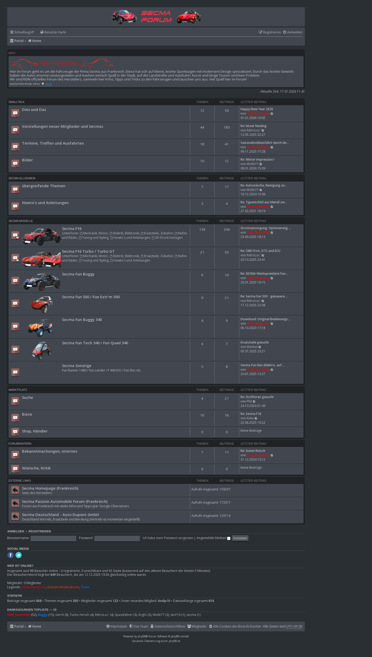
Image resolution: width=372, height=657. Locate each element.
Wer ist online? (20, 565)
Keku (250, 418)
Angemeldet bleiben (213, 538)
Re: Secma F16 (251, 414)
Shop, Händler (35, 431)
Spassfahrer (124, 615)
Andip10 (164, 601)
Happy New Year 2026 (257, 109)
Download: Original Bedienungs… (265, 319)
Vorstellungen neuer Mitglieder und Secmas (62, 126)
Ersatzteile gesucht (255, 342)
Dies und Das (34, 109)
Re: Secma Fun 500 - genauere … (264, 296)
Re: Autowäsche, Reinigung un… (264, 185)
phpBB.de (174, 641)
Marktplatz (18, 389)
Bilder (27, 159)
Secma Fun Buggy (78, 274)
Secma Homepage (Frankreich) (50, 488)
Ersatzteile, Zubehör (157, 233)
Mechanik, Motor (94, 233)
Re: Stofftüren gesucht (257, 397)
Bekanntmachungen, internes (49, 451)
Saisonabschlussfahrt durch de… (265, 142)
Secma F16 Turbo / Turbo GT (88, 251)
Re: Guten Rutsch (253, 451)
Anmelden (15, 531)
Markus (252, 347)
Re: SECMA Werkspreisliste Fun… (264, 273)
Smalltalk (17, 101)
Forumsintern (20, 443)
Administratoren (33, 587)
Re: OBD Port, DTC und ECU (260, 251)
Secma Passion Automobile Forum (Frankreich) (64, 501)
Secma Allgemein (22, 178)
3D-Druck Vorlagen (167, 237)
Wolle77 (253, 164)
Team (85, 587)
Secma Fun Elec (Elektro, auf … (263, 365)
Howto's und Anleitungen (45, 202)
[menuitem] (50, 32)
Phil (249, 401)
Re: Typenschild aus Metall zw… (264, 202)
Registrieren (39, 531)
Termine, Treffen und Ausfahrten (53, 143)
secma (191, 615)
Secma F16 (71, 228)
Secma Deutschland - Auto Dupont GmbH (60, 514)
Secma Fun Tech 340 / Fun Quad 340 (95, 342)
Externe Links (20, 480)
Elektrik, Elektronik (124, 233)
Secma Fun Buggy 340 (82, 319)
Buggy (43, 615)
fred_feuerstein (258, 113)
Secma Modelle (21, 220)
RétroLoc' (254, 130)
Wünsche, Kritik (36, 468)
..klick (48, 84)
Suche (27, 397)
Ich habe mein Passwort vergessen (168, 538)
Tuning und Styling (94, 237)
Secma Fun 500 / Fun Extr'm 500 (91, 296)
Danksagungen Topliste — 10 (31, 609)
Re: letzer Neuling (254, 126)
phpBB (142, 636)
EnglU (142, 615)
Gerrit (59, 615)
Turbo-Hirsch (79, 615)
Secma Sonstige (76, 365)
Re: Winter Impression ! (257, 159)
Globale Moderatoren (63, 587)
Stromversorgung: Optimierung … (266, 228)
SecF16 (176, 615)
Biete (27, 414)
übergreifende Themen (43, 185)
